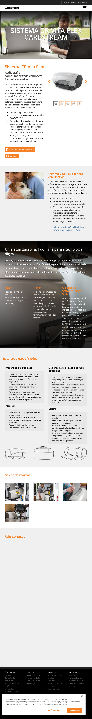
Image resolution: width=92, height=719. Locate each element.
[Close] (82, 696)
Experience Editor (71, 2)
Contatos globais (33, 678)
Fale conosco (12, 156)
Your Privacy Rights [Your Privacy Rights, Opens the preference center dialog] (54, 710)
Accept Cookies (74, 710)
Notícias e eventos (12, 683)
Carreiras (8, 675)
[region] (44, 704)
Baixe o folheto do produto (20, 149)
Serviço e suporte (33, 675)
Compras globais (76, 681)
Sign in (84, 2)
